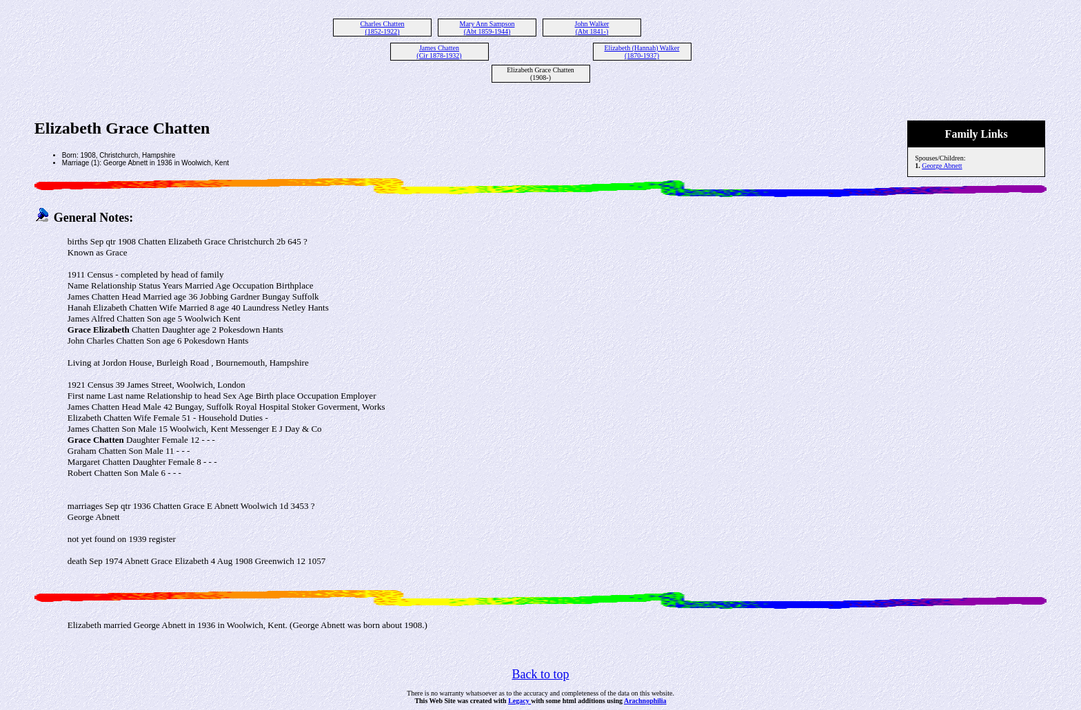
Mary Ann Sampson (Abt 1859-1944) (487, 27)
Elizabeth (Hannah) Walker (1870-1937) (642, 51)
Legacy (519, 700)
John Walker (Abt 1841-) (592, 27)
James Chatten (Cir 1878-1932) (438, 51)
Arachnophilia (645, 700)
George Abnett (942, 165)
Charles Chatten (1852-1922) (382, 27)
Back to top (540, 674)
